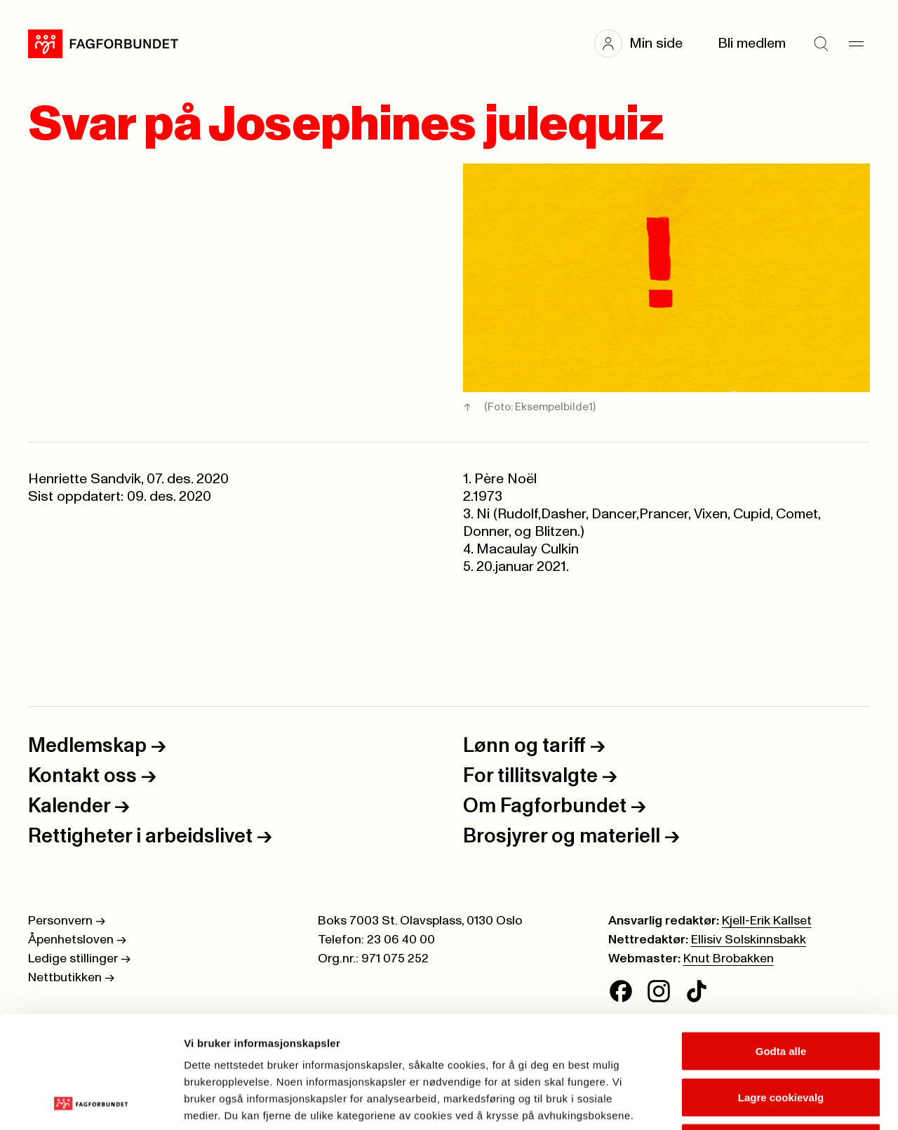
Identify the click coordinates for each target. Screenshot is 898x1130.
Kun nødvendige (780, 1038)
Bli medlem (752, 43)
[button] (645, 43)
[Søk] (821, 43)
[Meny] (856, 43)
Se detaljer (755, 1102)
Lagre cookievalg (781, 992)
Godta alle (781, 946)
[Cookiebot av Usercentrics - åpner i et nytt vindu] (90, 1102)
